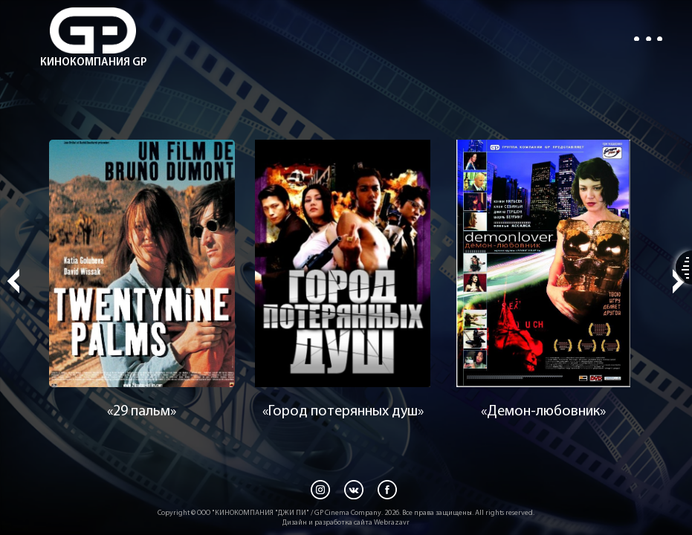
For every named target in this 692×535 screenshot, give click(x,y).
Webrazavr (392, 523)
